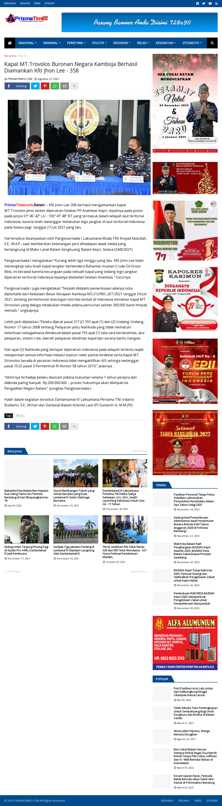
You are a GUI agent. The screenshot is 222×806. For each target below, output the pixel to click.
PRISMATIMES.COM (27, 801)
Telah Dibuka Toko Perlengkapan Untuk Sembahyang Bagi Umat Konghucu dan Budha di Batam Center (195, 713)
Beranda (10, 56)
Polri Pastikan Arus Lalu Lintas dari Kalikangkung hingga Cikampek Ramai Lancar (193, 692)
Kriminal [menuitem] (50, 43)
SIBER (37, 3)
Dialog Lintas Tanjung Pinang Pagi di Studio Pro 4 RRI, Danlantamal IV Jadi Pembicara (26, 550)
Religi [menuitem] (141, 43)
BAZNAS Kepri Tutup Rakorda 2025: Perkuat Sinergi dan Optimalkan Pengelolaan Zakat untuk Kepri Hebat (194, 575)
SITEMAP (49, 3)
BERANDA (10, 3)
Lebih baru (14, 571)
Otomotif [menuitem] (191, 43)
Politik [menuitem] (98, 43)
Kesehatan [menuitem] (164, 43)
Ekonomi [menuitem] (120, 43)
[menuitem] (9, 43)
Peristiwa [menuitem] (75, 43)
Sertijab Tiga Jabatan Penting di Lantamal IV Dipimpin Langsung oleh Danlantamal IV (73, 550)
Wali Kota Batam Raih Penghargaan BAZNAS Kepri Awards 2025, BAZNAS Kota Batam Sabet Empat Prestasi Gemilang (192, 550)
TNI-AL (22, 56)
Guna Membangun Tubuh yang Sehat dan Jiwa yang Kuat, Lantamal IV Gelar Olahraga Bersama (73, 496)
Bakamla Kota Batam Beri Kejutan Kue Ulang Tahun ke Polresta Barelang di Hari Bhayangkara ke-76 (26, 496)
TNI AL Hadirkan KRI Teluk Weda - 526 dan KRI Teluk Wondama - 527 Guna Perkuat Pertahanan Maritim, (125, 552)
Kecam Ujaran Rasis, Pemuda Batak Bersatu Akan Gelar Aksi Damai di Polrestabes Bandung (194, 779)
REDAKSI (25, 3)
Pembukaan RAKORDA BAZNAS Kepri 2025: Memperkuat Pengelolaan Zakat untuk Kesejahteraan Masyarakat (194, 598)
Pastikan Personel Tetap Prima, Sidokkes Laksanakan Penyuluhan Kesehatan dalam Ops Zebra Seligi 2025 (194, 499)
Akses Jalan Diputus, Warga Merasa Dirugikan (192, 732)
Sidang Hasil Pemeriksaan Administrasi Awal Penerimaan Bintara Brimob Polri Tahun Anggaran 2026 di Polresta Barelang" (194, 524)
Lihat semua (139, 451)
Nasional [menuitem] (26, 43)
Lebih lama (138, 571)
